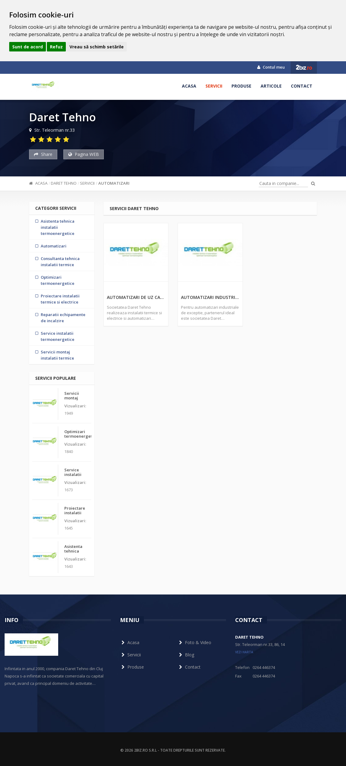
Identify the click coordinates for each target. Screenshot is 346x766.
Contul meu (271, 67)
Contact (301, 86)
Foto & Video (194, 642)
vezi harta (244, 652)
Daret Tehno (64, 183)
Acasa (189, 86)
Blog (186, 655)
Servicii (213, 86)
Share (43, 154)
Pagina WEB (83, 154)
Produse (241, 86)
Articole (271, 86)
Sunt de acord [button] (27, 47)
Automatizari (114, 183)
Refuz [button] (56, 47)
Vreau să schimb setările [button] (97, 47)
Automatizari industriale (210, 297)
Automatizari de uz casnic (136, 297)
